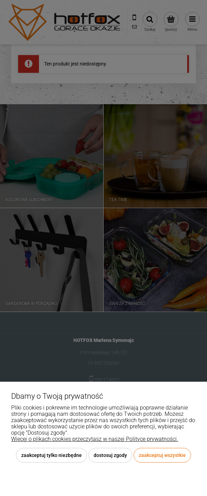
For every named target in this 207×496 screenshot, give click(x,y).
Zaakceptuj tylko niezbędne (51, 455)
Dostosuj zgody (110, 455)
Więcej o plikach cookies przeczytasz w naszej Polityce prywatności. (94, 439)
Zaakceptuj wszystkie (162, 455)
